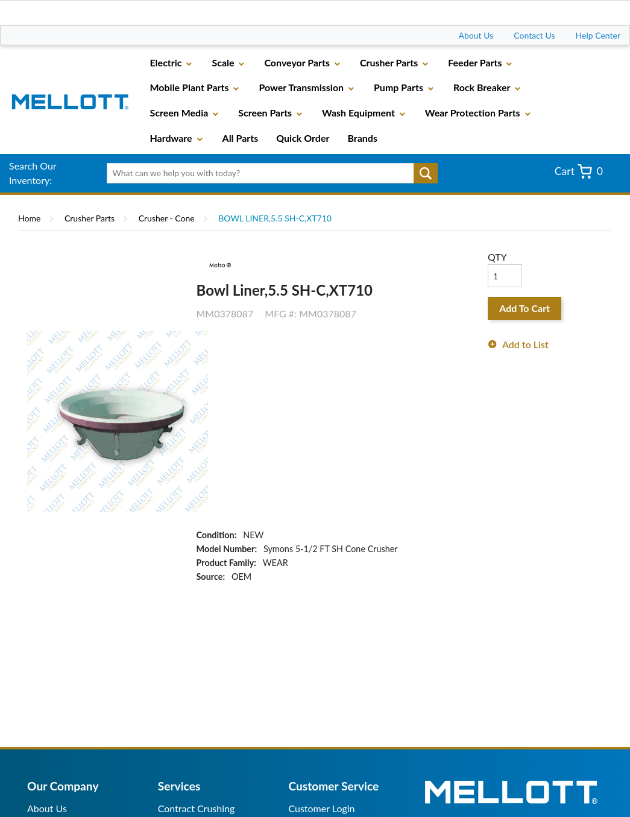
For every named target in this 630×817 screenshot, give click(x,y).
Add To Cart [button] (524, 308)
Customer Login (321, 808)
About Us (476, 35)
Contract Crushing (196, 808)
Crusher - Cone (167, 218)
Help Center (598, 35)
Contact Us (534, 35)
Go (425, 173)
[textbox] (268, 173)
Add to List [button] (525, 344)
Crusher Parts (90, 218)
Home (29, 218)
